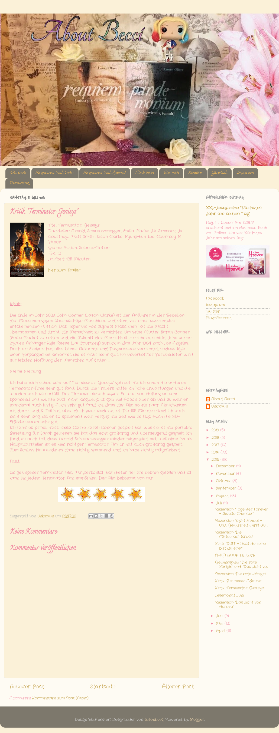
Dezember (226, 466)
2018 (216, 437)
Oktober (224, 481)
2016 (216, 452)
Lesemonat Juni (229, 595)
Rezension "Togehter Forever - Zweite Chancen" (241, 511)
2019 (216, 430)
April (221, 630)
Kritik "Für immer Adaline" (238, 581)
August (223, 495)
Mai (220, 623)
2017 (216, 445)
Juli (219, 503)
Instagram (215, 305)
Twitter (213, 311)
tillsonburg (154, 719)
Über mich (171, 173)
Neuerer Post (26, 687)
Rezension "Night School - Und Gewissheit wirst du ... (241, 523)
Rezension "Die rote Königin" (240, 574)
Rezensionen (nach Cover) (54, 173)
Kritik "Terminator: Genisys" (239, 588)
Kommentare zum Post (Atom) (60, 698)
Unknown (219, 406)
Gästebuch (219, 173)
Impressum (245, 173)
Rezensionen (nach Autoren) (104, 173)
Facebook (215, 298)
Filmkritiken (144, 173)
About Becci (223, 399)
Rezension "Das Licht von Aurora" (238, 604)
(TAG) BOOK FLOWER (235, 555)
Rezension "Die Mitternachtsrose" (234, 534)
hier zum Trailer (64, 270)
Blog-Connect (219, 318)
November (226, 473)
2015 (216, 459)
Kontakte (195, 173)
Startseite (18, 173)
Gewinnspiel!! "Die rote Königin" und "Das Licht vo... (241, 564)
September (227, 488)
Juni (220, 616)
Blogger (197, 719)
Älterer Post (178, 687)
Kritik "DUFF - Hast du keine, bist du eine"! (240, 546)
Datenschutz (19, 183)
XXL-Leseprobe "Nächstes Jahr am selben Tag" (233, 211)
